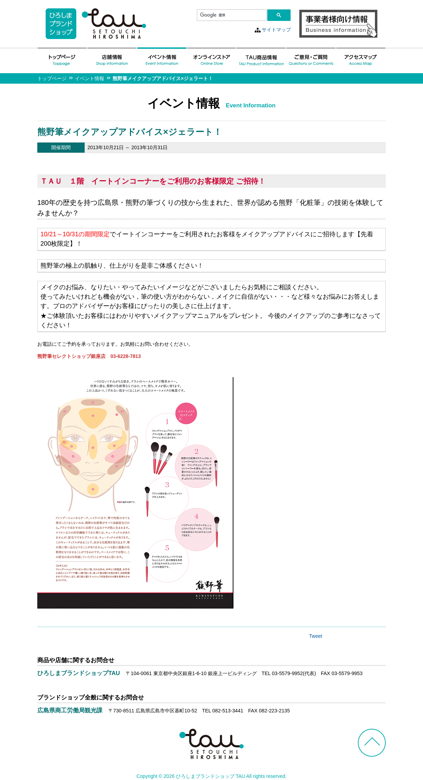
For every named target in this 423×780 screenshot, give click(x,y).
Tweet (315, 636)
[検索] (231, 15)
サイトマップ (276, 29)
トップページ (52, 78)
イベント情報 (89, 78)
